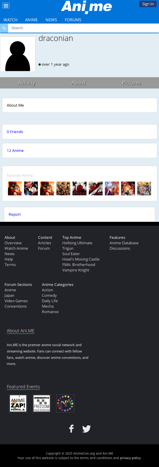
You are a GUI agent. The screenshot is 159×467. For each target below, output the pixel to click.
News (51, 19)
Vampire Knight (75, 270)
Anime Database (124, 242)
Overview (13, 242)
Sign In (148, 3)
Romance (50, 311)
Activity (26, 82)
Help (9, 259)
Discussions (120, 248)
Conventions (16, 306)
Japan (9, 295)
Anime (31, 19)
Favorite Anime (20, 175)
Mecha (48, 306)
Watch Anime (16, 248)
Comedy (49, 295)
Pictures (131, 82)
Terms (10, 264)
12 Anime (15, 150)
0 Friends (15, 131)
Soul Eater (71, 253)
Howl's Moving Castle (81, 259)
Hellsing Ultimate (77, 242)
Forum (44, 248)
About (79, 82)
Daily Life (50, 300)
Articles (44, 242)
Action (47, 289)
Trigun (67, 248)
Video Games (16, 300)
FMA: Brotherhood (78, 264)
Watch (10, 19)
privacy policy (130, 458)
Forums (73, 19)
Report (15, 214)
